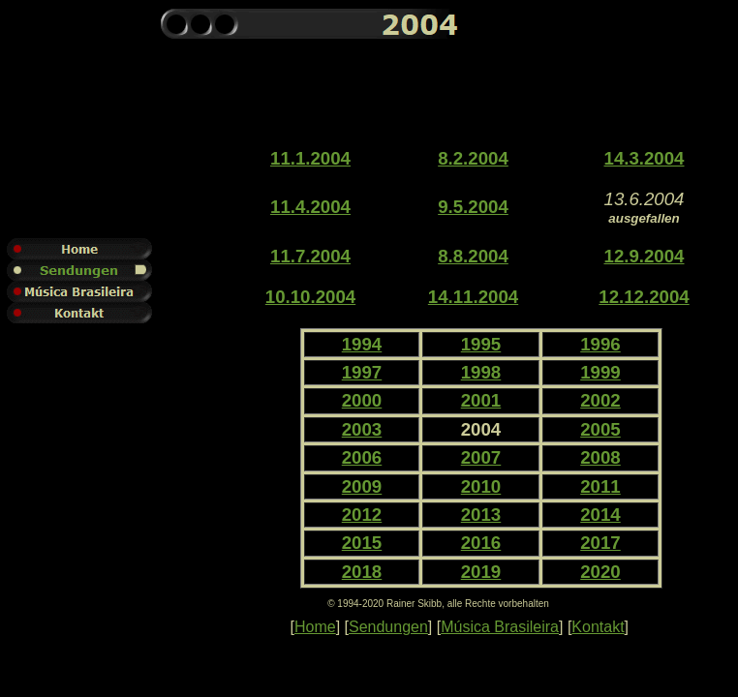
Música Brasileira (500, 627)
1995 (481, 344)
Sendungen (388, 627)
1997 (362, 372)
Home (315, 627)
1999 (600, 372)
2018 (362, 571)
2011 (600, 486)
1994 (362, 344)
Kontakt (597, 627)
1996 (600, 344)
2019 (481, 571)
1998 (481, 372)
